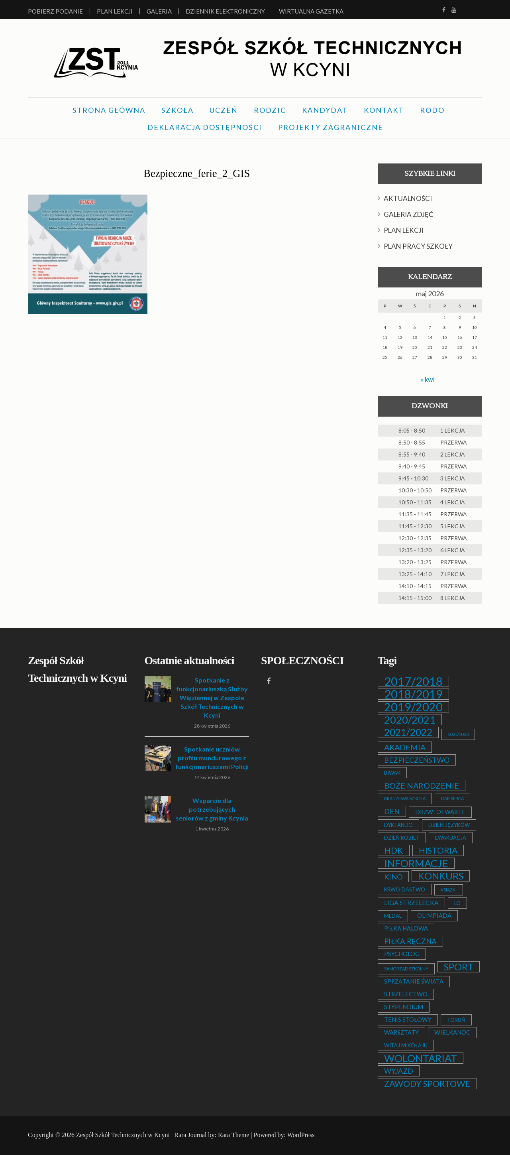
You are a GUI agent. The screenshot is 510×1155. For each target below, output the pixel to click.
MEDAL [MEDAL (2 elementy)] (393, 916)
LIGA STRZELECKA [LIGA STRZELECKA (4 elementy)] (411, 902)
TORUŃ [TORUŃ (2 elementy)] (456, 1020)
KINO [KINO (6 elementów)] (393, 876)
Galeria (159, 11)
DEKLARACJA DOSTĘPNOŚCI (204, 127)
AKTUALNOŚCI (408, 198)
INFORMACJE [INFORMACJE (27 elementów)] (416, 863)
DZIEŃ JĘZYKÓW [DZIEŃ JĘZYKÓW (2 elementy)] (449, 825)
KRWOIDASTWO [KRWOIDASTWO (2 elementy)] (404, 889)
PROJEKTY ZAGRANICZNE (330, 127)
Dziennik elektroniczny (225, 11)
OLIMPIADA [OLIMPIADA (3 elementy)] (434, 915)
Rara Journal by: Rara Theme (211, 1134)
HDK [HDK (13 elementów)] (393, 850)
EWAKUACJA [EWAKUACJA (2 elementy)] (450, 837)
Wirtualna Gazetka (311, 11)
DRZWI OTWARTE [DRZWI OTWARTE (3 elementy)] (440, 812)
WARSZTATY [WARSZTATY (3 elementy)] (401, 1032)
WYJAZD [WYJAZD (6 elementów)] (398, 1070)
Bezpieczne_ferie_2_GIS (197, 172)
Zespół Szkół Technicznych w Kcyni (123, 1134)
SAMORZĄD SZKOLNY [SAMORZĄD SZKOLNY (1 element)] (406, 968)
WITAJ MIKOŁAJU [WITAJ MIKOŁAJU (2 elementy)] (406, 1045)
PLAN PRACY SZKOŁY (418, 246)
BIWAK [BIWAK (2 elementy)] (392, 772)
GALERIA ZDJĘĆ (409, 214)
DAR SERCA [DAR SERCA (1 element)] (452, 798)
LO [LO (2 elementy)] (457, 903)
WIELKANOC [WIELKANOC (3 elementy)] (452, 1032)
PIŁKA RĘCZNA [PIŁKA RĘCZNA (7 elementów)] (410, 941)
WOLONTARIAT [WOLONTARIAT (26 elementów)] (420, 1058)
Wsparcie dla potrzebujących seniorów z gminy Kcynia (212, 809)
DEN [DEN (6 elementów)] (392, 811)
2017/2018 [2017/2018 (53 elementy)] (413, 681)
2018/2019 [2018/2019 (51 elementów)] (413, 694)
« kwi (427, 379)
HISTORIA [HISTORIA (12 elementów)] (438, 850)
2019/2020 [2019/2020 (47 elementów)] (413, 706)
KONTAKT (384, 110)
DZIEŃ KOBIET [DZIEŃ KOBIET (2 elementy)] (402, 837)
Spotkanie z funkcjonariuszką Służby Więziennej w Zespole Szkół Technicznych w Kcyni (212, 697)
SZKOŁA (177, 110)
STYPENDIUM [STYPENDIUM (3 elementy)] (403, 1006)
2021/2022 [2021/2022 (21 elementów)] (408, 732)
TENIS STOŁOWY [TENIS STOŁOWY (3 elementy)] (408, 1019)
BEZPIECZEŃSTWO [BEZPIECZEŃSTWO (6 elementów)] (416, 760)
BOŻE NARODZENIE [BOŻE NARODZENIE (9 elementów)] (421, 785)
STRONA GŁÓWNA (109, 110)
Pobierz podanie (55, 11)
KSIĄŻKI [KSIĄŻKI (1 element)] (449, 889)
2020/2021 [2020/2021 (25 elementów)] (409, 719)
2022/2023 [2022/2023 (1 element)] (458, 734)
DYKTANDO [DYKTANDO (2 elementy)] (398, 825)
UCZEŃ (224, 110)
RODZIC (270, 110)
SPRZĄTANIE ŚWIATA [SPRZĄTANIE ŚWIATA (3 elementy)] (413, 981)
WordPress (301, 1134)
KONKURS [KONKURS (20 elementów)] (440, 875)
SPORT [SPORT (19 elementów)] (458, 966)
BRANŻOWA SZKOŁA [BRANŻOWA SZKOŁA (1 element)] (405, 798)
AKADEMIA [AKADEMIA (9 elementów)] (405, 747)
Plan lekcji (115, 11)
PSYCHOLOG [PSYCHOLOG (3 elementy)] (402, 953)
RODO (432, 110)
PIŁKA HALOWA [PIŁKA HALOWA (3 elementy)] (406, 928)
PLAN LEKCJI (404, 230)
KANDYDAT (325, 110)
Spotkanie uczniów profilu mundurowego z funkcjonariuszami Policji (212, 757)
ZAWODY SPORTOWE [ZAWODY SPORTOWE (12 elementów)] (427, 1083)
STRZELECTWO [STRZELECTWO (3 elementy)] (406, 994)
